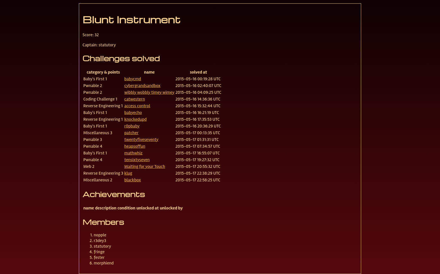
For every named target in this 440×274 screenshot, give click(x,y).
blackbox (132, 180)
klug (128, 173)
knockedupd (135, 119)
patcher (131, 133)
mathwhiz (133, 153)
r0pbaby (131, 126)
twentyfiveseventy (141, 139)
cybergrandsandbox (142, 85)
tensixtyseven (137, 160)
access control (137, 106)
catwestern (134, 99)
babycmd (132, 79)
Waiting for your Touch (144, 166)
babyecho (133, 112)
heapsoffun (134, 146)
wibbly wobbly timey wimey (149, 92)
